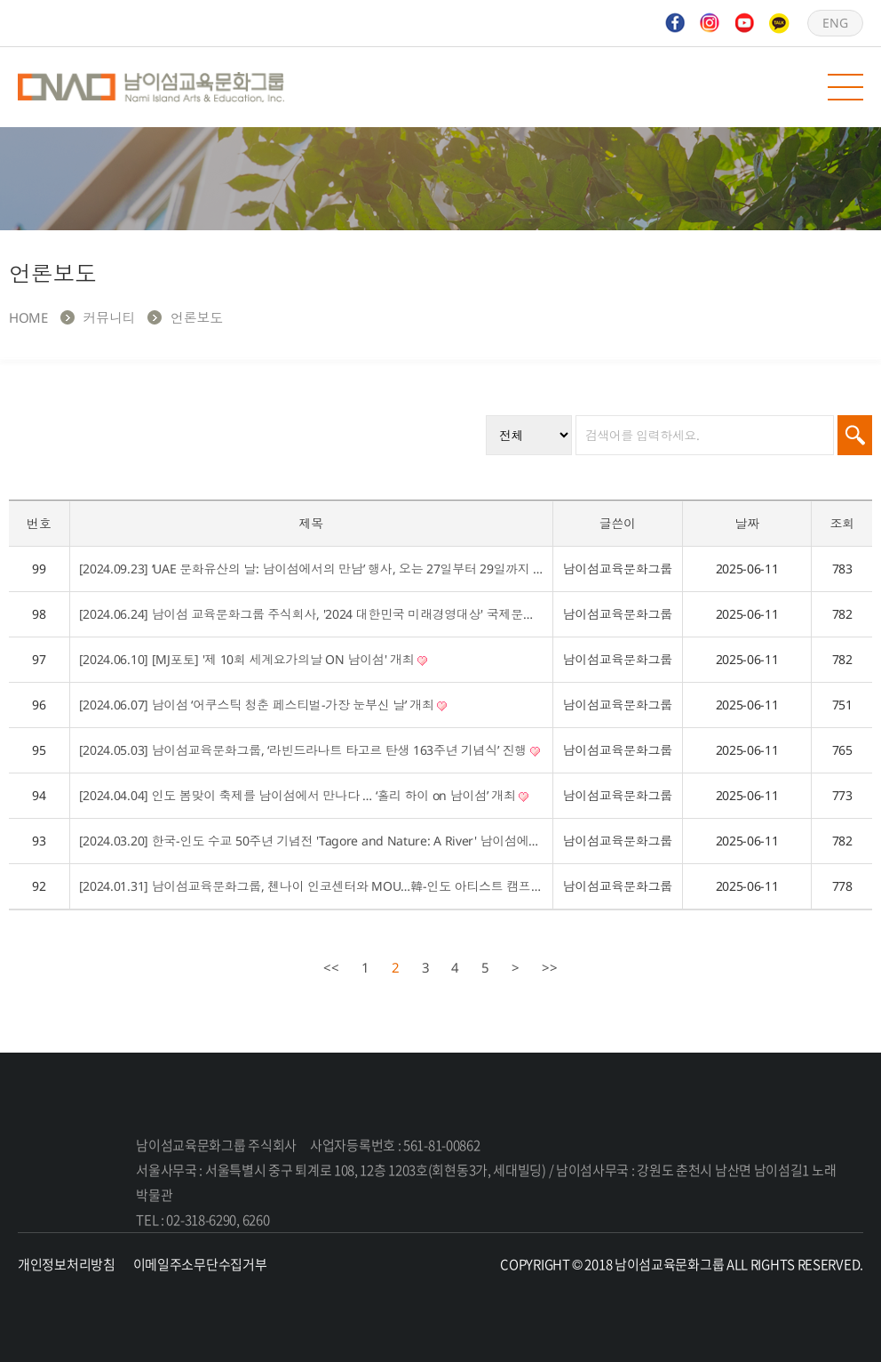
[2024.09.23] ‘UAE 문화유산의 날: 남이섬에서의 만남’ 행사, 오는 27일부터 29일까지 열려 (311, 568)
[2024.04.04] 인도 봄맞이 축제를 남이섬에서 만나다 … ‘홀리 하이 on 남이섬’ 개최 (304, 795)
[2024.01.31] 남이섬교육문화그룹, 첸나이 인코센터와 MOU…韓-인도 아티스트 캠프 (311, 885)
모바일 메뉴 (845, 87)
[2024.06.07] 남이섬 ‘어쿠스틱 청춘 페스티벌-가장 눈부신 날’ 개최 (263, 704)
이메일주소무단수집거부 (200, 1264)
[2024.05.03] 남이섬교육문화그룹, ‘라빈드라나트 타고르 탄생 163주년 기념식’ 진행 (309, 749)
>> (550, 967)
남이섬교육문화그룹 (151, 87)
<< (331, 967)
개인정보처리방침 (66, 1264)
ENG (834, 22)
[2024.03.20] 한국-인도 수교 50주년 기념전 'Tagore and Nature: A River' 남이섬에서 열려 (311, 840)
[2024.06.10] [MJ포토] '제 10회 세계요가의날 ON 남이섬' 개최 (253, 659)
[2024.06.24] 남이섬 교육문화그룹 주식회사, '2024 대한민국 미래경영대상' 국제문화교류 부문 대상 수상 (311, 613)
